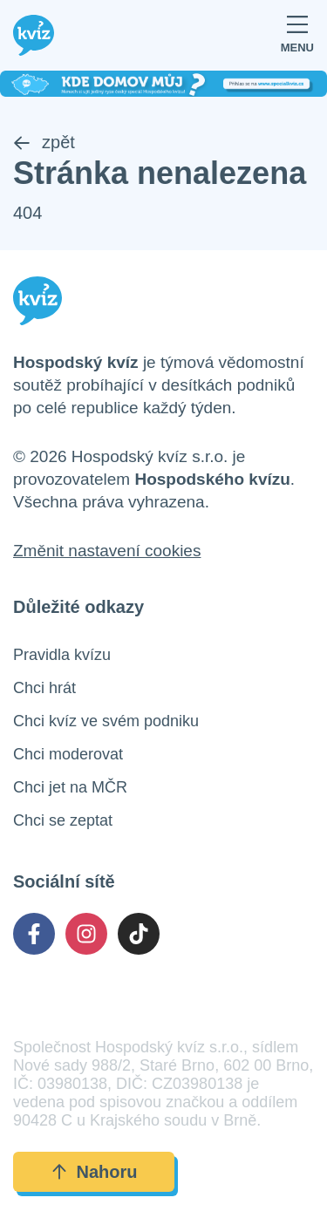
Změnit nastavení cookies (107, 550)
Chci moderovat (68, 754)
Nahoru (94, 1171)
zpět (44, 142)
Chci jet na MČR (70, 787)
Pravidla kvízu (62, 654)
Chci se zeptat (62, 820)
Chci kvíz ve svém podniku (106, 721)
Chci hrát (44, 688)
